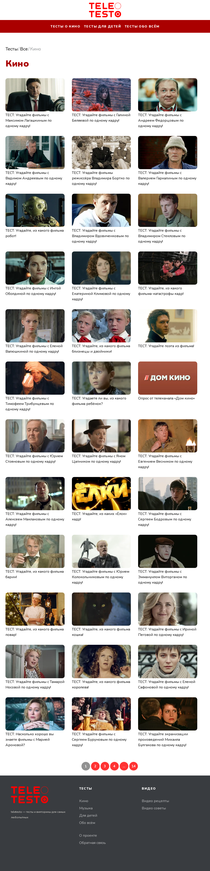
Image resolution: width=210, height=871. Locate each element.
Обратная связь (92, 842)
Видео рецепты (155, 800)
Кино (83, 800)
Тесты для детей (102, 26)
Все (24, 49)
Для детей (88, 815)
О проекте (88, 835)
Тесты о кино (65, 26)
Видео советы (154, 808)
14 (134, 766)
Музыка (86, 808)
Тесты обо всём (142, 26)
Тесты (11, 49)
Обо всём (87, 822)
